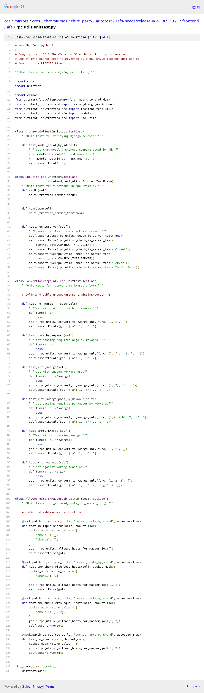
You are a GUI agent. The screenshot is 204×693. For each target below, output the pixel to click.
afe (10, 27)
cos (7, 21)
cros (36, 21)
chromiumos (55, 21)
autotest (104, 21)
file (92, 37)
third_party (81, 21)
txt (185, 686)
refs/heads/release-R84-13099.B (145, 21)
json (196, 686)
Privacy (38, 686)
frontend (190, 21)
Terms (49, 686)
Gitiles (26, 686)
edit (104, 37)
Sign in (195, 7)
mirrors (21, 21)
